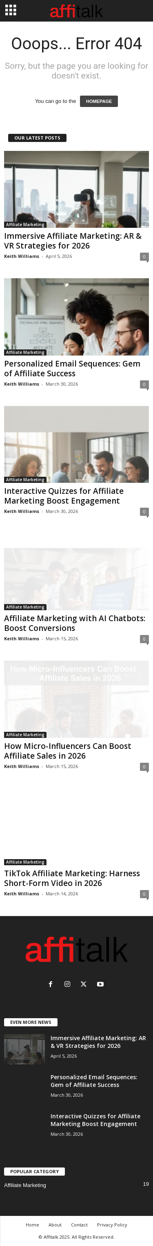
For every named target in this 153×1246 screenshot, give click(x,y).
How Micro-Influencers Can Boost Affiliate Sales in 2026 (67, 751)
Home (32, 1225)
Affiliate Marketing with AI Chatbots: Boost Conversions (74, 623)
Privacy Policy (112, 1225)
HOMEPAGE (99, 101)
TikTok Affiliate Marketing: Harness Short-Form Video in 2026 (72, 878)
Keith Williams (21, 256)
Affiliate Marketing (25, 224)
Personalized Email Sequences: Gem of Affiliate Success (72, 368)
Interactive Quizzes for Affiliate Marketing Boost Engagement (64, 496)
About (55, 1225)
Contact (79, 1225)
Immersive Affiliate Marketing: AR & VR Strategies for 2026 (73, 241)
